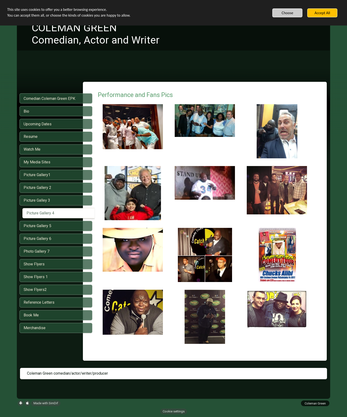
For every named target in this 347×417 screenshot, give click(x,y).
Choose (287, 13)
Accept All (322, 13)
